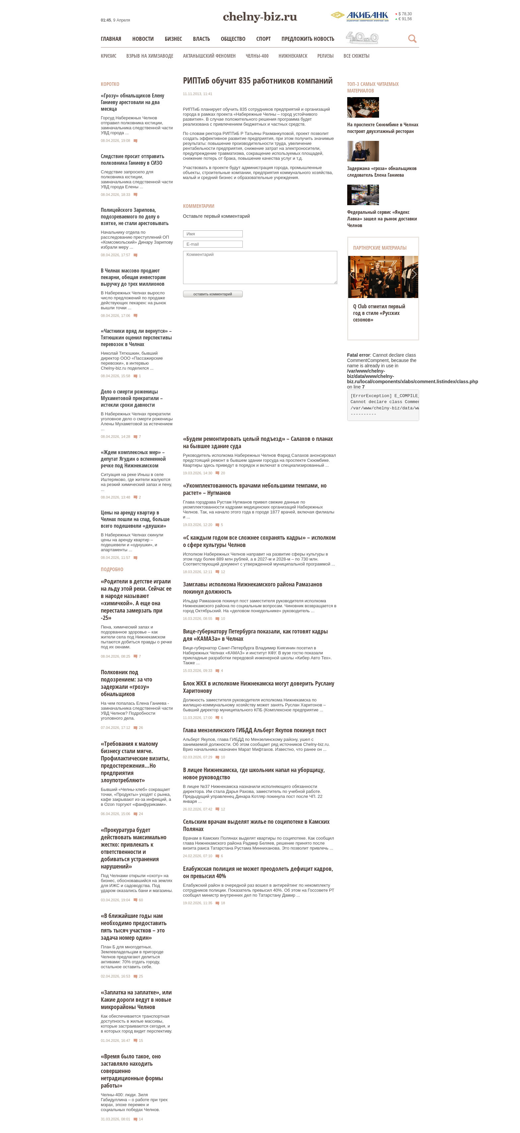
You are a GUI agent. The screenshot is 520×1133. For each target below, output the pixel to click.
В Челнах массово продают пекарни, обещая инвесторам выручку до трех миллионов (133, 277)
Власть (201, 38)
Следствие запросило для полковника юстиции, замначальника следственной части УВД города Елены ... (137, 179)
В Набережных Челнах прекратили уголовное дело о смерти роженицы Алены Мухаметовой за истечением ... (137, 421)
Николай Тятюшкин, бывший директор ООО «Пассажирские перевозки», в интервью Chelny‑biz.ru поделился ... (132, 361)
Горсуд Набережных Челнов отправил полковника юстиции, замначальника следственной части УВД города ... (137, 125)
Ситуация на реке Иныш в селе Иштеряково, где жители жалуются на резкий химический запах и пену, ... (136, 482)
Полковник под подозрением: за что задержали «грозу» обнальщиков (126, 683)
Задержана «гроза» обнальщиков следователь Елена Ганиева (382, 171)
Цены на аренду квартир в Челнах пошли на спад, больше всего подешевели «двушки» (135, 519)
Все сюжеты (356, 55)
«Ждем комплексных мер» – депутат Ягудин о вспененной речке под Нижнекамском (133, 458)
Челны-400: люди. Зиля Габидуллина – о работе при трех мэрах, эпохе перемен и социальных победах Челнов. (134, 1102)
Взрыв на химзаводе (149, 55)
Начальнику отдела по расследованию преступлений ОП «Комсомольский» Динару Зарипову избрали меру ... (137, 240)
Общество (233, 38)
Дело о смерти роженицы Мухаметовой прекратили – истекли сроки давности (132, 398)
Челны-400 (257, 55)
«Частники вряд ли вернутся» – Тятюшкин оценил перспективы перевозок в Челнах (136, 337)
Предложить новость (308, 38)
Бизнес (173, 38)
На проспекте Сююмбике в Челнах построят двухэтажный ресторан (383, 127)
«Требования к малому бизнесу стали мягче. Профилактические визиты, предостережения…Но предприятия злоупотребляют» (135, 762)
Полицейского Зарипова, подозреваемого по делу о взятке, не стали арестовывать (135, 216)
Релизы (325, 55)
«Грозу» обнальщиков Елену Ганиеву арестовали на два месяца (132, 102)
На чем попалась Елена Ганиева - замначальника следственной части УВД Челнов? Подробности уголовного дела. (137, 711)
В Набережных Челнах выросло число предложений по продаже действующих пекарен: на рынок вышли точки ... (133, 300)
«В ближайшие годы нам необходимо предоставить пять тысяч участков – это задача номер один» (134, 926)
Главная (111, 38)
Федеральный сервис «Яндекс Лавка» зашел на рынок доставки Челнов (382, 218)
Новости (143, 38)
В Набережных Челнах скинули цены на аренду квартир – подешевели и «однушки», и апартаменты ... (132, 542)
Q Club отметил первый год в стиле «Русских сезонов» (379, 313)
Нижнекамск (293, 55)
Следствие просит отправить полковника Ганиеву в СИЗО (132, 159)
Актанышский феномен (209, 55)
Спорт (263, 38)
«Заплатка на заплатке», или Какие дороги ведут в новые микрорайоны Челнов (136, 999)
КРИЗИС (108, 55)
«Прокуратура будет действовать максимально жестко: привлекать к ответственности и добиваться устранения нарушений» (133, 848)
